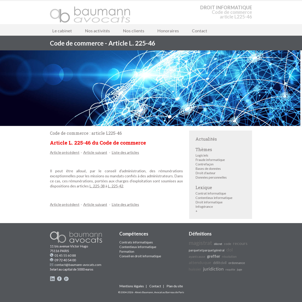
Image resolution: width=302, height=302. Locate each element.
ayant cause (197, 256)
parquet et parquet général (206, 250)
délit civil (219, 262)
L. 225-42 (115, 186)
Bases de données (208, 168)
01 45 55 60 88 (65, 255)
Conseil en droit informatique (140, 256)
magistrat (200, 242)
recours (240, 243)
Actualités (206, 139)
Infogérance (204, 206)
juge (239, 269)
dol (229, 249)
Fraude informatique (210, 160)
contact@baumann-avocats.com (78, 265)
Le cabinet (62, 30)
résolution (229, 256)
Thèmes (203, 149)
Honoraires (168, 30)
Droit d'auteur (205, 173)
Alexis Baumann (144, 292)
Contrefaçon (204, 164)
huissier (195, 269)
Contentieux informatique (213, 198)
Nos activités (97, 30)
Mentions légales (131, 286)
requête (230, 269)
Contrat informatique (210, 193)
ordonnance (236, 263)
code (227, 244)
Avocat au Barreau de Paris (169, 292)
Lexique (203, 187)
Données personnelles (211, 177)
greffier (213, 256)
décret (218, 244)
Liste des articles (125, 152)
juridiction (213, 269)
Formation (126, 251)
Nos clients (133, 30)
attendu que (200, 262)
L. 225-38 (97, 186)
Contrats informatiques (136, 242)
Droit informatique (209, 202)
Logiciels (201, 155)
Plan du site (175, 286)
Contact (199, 30)
